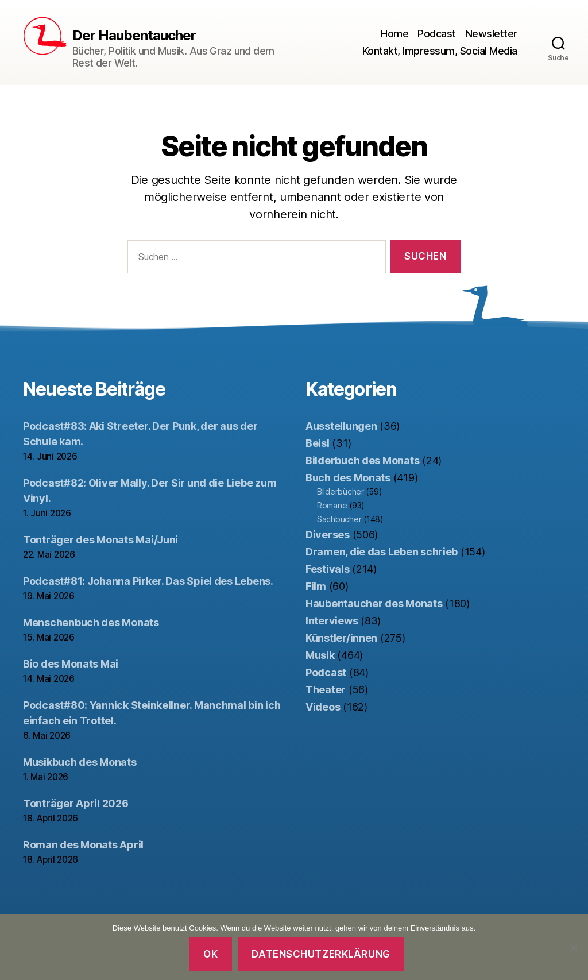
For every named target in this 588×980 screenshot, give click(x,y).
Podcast (436, 34)
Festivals (327, 569)
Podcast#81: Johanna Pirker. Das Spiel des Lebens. (148, 581)
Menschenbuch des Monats (91, 622)
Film (315, 586)
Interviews (331, 621)
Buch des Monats (347, 478)
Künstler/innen (341, 638)
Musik (320, 655)
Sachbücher (339, 519)
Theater (325, 690)
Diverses (327, 534)
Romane (332, 505)
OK (210, 954)
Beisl (317, 443)
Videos (322, 707)
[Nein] (573, 947)
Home (394, 34)
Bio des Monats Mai (70, 664)
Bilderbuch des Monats (362, 460)
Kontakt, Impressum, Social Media (439, 51)
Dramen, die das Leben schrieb (381, 552)
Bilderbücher (340, 491)
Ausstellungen (341, 426)
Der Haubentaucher (134, 36)
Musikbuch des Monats (80, 762)
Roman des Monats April (83, 845)
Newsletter (491, 34)
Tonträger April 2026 (76, 803)
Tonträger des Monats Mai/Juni (100, 540)
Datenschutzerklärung (321, 954)
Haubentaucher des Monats (374, 603)
